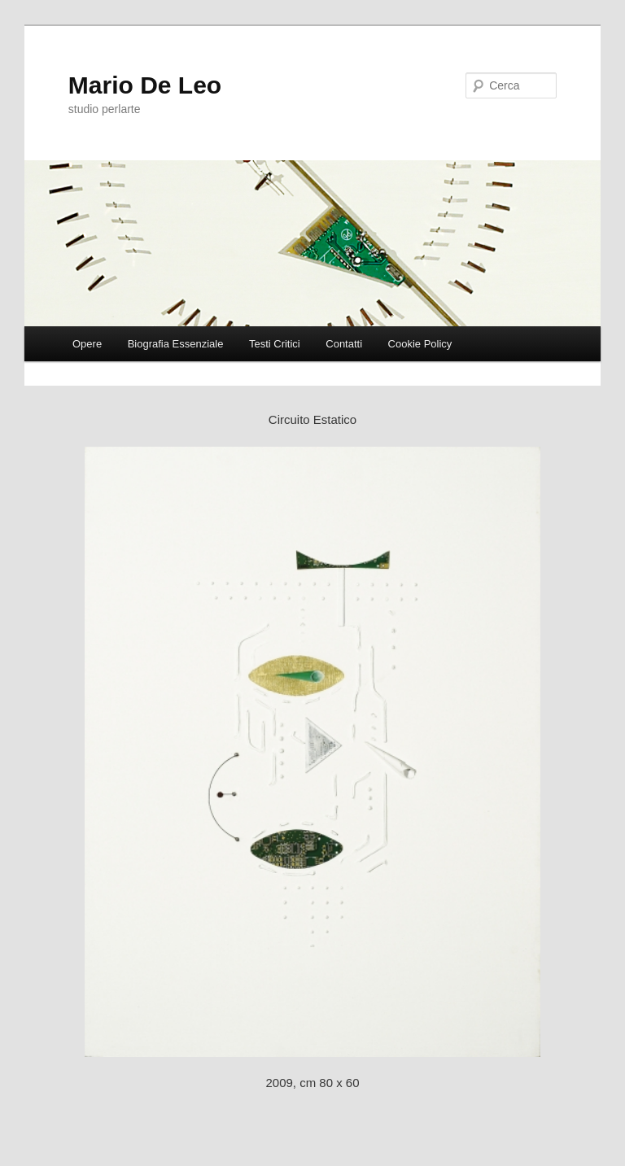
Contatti (344, 344)
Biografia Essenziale (176, 344)
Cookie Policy (420, 344)
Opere (87, 344)
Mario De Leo (144, 85)
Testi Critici (274, 344)
